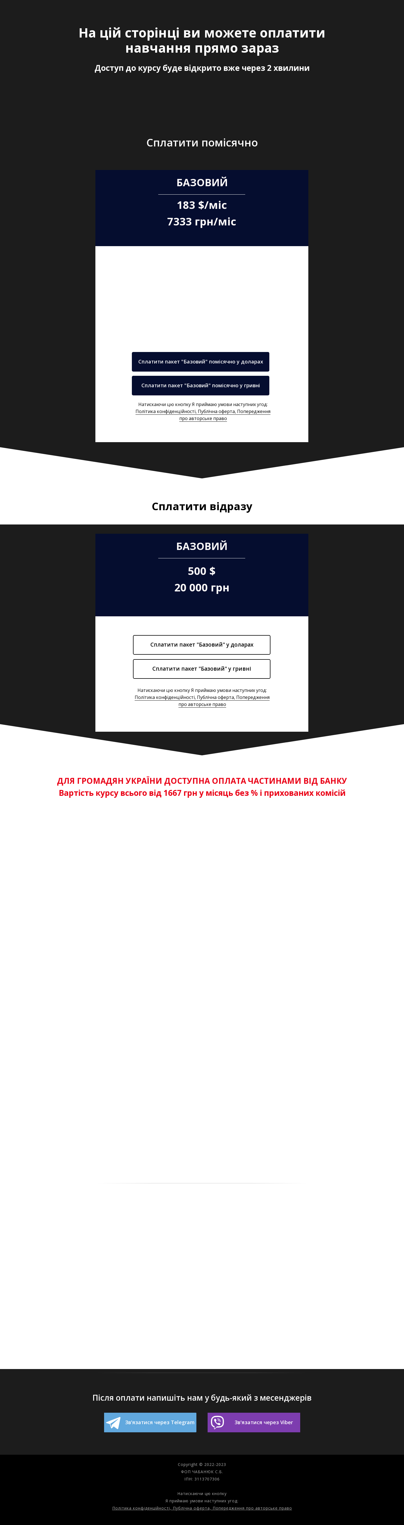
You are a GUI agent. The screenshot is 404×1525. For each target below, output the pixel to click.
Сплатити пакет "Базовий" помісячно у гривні (200, 385)
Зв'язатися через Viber (264, 1422)
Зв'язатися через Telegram (160, 1422)
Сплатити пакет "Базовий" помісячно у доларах (200, 361)
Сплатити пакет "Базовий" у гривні (201, 668)
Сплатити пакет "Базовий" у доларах (201, 644)
